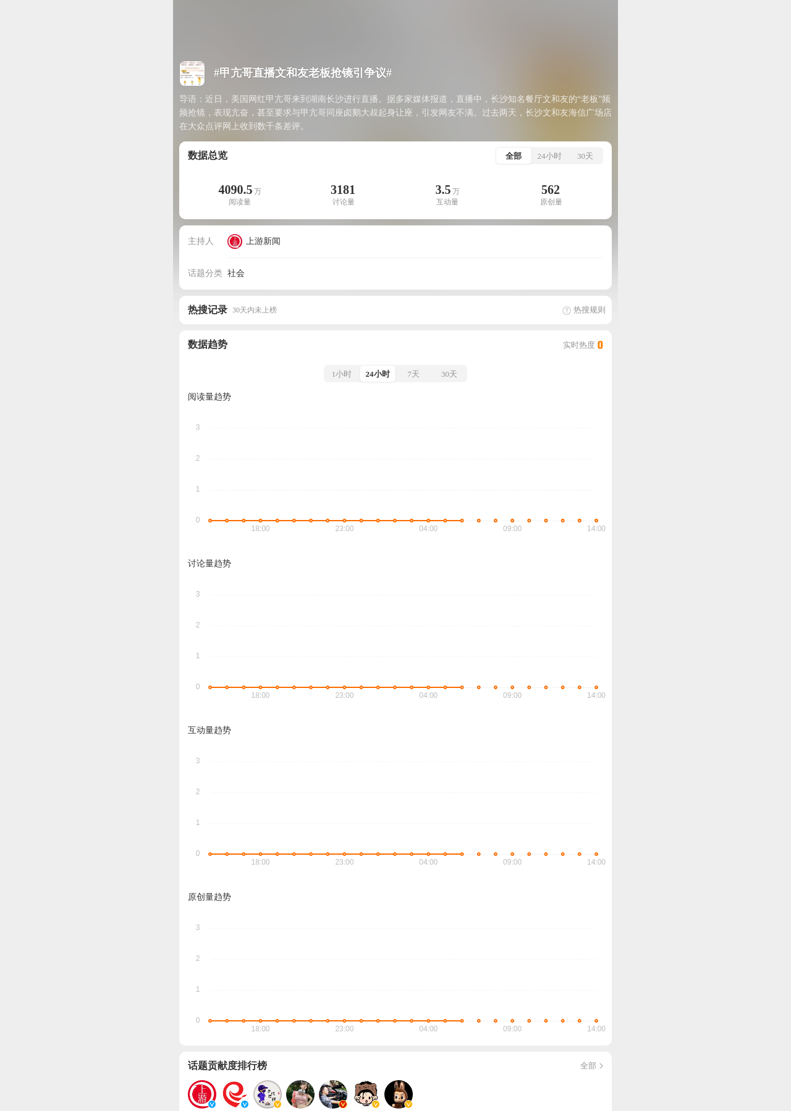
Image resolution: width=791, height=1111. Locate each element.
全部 (593, 1065)
